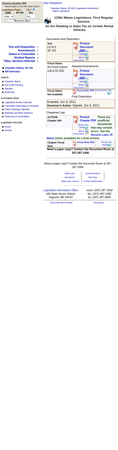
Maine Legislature (61, 11)
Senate (8, 130)
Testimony (9, 92)
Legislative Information (87, 8)
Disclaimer (70, 177)
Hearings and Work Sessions (19, 113)
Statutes (9, 88)
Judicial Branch (92, 173)
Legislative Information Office (60, 190)
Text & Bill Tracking (14, 85)
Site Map (92, 177)
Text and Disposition (21, 46)
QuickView (81, 52)
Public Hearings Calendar (17, 109)
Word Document (78, 59)
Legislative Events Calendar (18, 102)
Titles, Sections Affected (19, 61)
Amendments (26, 50)
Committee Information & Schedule (22, 106)
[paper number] (20, 16)
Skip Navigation (52, 3)
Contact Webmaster (93, 181)
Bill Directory (12, 71)
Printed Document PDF (86, 46)
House (8, 126)
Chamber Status (13, 81)
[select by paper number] (23, 9)
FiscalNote (104, 143)
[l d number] (31, 16)
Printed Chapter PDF (88, 119)
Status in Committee (22, 54)
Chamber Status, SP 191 (62, 8)
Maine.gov (70, 173)
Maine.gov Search (70, 181)
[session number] (8, 16)
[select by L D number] (34, 9)
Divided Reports (24, 57)
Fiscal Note (101, 90)
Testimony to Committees (17, 116)
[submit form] (22, 21)
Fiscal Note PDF (85, 90)
